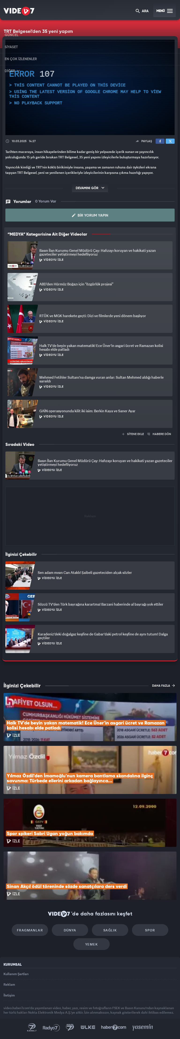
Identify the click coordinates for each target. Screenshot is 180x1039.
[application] (90, 87)
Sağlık (110, 930)
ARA (142, 11)
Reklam (9, 984)
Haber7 (113, 1027)
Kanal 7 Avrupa (70, 1027)
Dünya (70, 930)
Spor (150, 930)
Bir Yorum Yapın (90, 215)
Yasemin (142, 1027)
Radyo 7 (51, 1027)
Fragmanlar (30, 930)
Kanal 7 (32, 1027)
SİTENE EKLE (133, 434)
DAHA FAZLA (163, 685)
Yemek (91, 944)
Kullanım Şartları (16, 974)
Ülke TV (88, 1027)
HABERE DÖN (159, 434)
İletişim (9, 995)
